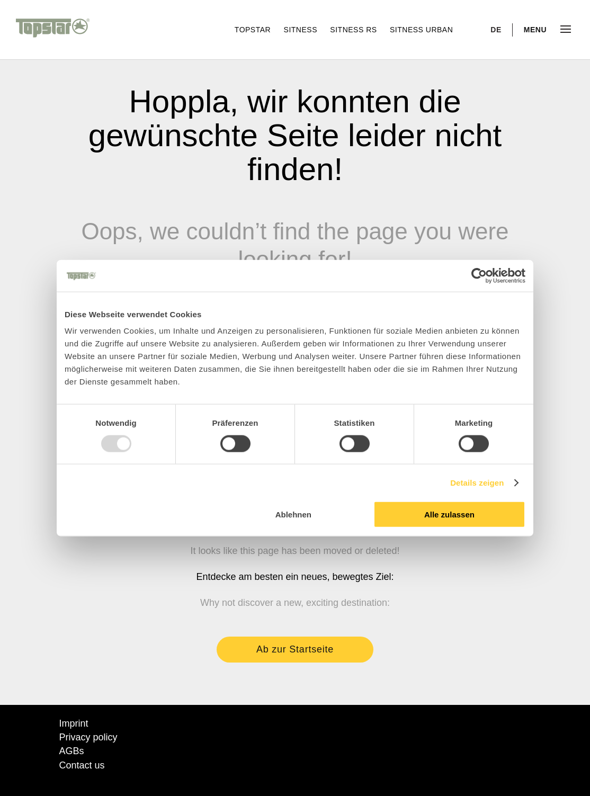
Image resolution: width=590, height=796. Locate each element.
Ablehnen (293, 514)
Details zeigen (477, 482)
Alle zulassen (449, 514)
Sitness (302, 29)
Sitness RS (354, 29)
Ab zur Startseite (295, 649)
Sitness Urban (421, 29)
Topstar (254, 29)
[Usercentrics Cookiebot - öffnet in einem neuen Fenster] (479, 275)
